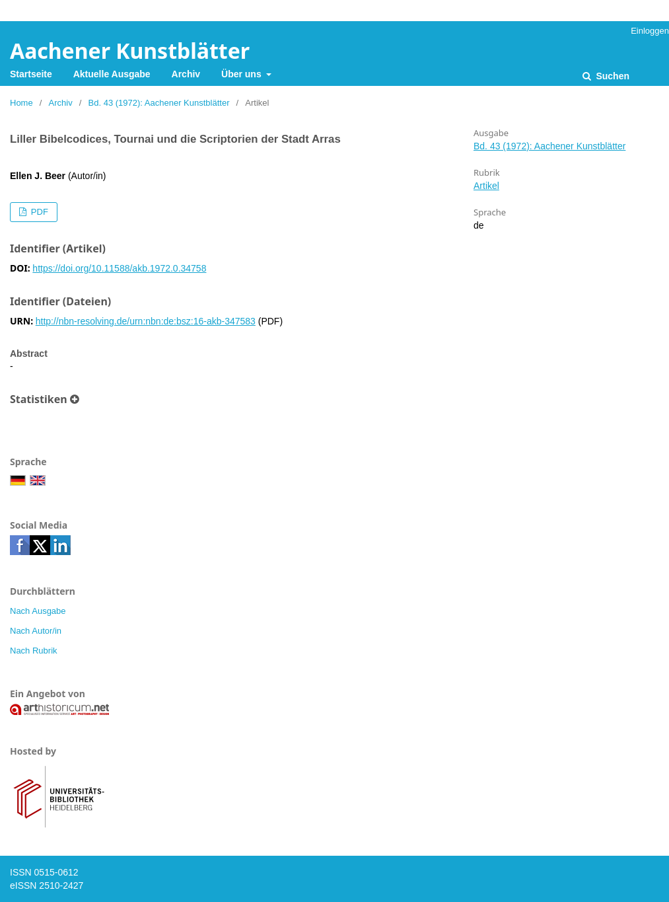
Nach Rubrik (33, 651)
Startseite (31, 74)
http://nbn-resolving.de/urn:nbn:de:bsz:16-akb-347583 (146, 321)
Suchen (611, 76)
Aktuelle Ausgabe (112, 74)
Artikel (486, 185)
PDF (38, 212)
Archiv (186, 74)
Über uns (242, 74)
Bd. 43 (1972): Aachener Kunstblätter (159, 103)
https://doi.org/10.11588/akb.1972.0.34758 (119, 268)
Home (21, 103)
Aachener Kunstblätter (130, 50)
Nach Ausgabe (38, 611)
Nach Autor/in (35, 631)
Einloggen (650, 31)
